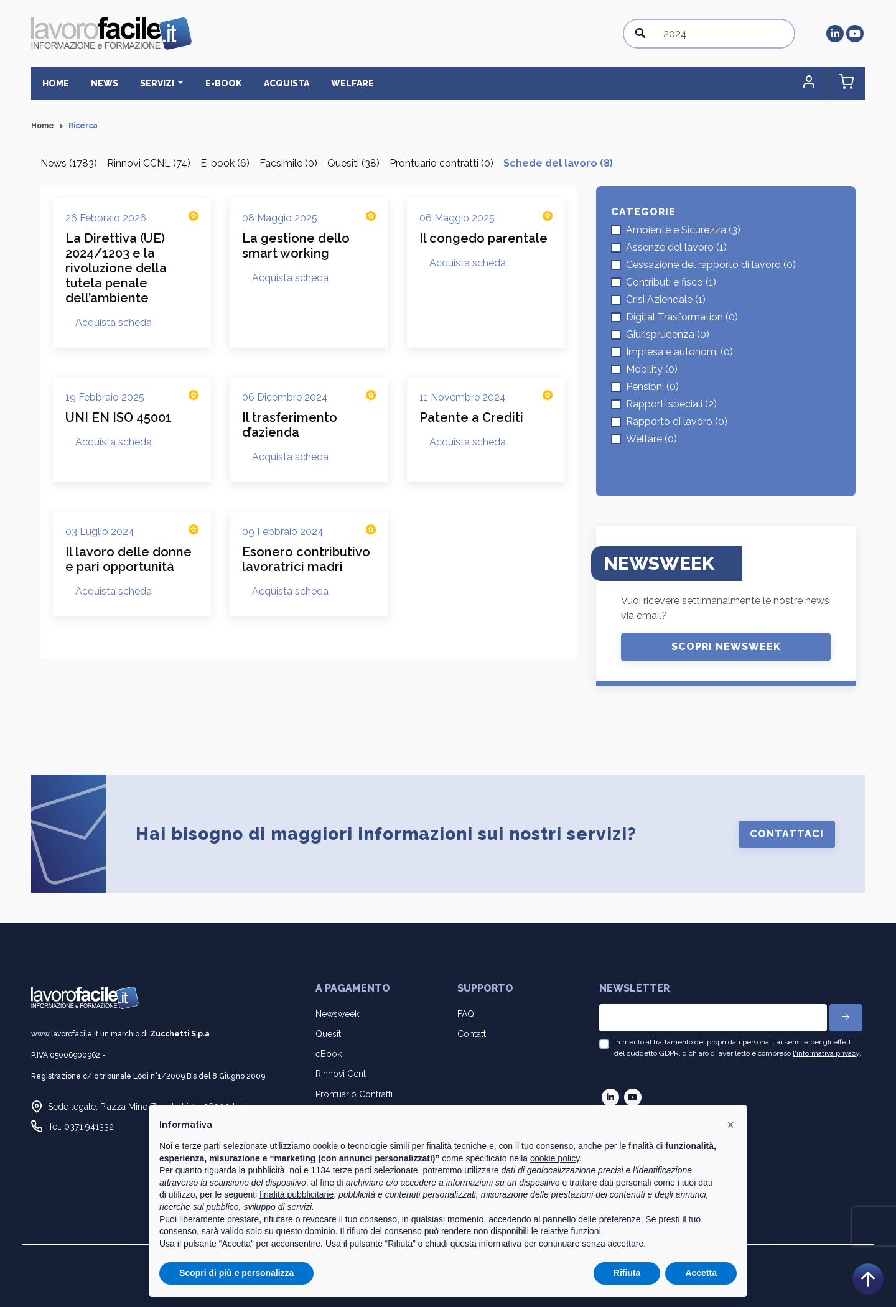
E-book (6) (225, 163)
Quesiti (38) (353, 163)
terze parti (352, 1170)
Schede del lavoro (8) (558, 163)
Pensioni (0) (652, 387)
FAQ (465, 1014)
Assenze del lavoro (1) (676, 247)
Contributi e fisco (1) (671, 282)
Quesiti (329, 1034)
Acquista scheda (113, 322)
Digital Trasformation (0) (682, 317)
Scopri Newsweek (726, 647)
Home (54, 83)
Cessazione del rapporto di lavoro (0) (711, 265)
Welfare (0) (651, 439)
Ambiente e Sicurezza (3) (683, 230)
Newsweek (337, 1014)
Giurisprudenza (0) (667, 334)
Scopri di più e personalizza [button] (236, 1273)
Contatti (472, 1034)
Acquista (278, 83)
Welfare (341, 83)
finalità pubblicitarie (296, 1194)
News (101, 83)
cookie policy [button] (554, 1158)
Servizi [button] (153, 83)
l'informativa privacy (826, 1053)
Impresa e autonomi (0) (679, 352)
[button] (812, 83)
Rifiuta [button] (627, 1273)
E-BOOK (216, 83)
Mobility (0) (652, 369)
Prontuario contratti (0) (441, 163)
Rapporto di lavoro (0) (676, 421)
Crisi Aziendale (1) (666, 299)
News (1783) (68, 163)
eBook (328, 1054)
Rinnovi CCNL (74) (148, 163)
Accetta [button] (701, 1273)
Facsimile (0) (288, 163)
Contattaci (787, 834)
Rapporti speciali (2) (671, 404)
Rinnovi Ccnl (340, 1074)
